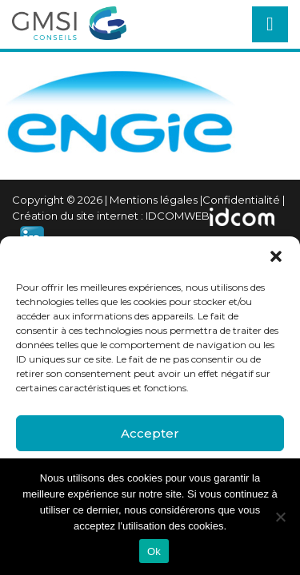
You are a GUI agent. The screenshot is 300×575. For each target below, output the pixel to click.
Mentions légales (154, 199)
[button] (276, 256)
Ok (154, 551)
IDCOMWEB (178, 215)
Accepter (150, 433)
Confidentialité (241, 199)
